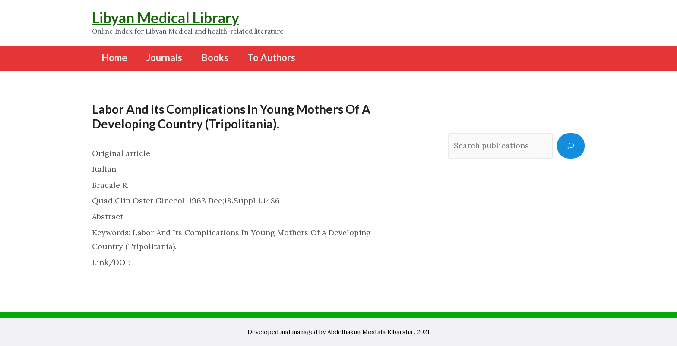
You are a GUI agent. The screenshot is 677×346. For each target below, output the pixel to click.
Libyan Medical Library (165, 17)
